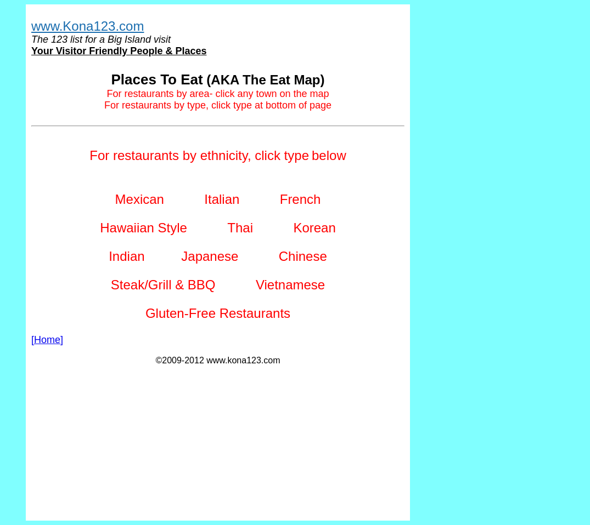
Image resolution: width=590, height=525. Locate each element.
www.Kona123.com (87, 26)
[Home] (47, 339)
